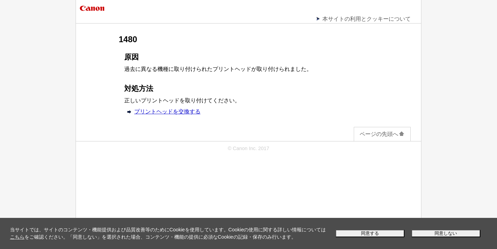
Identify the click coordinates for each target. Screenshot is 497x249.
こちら (17, 237)
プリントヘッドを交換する (167, 111)
